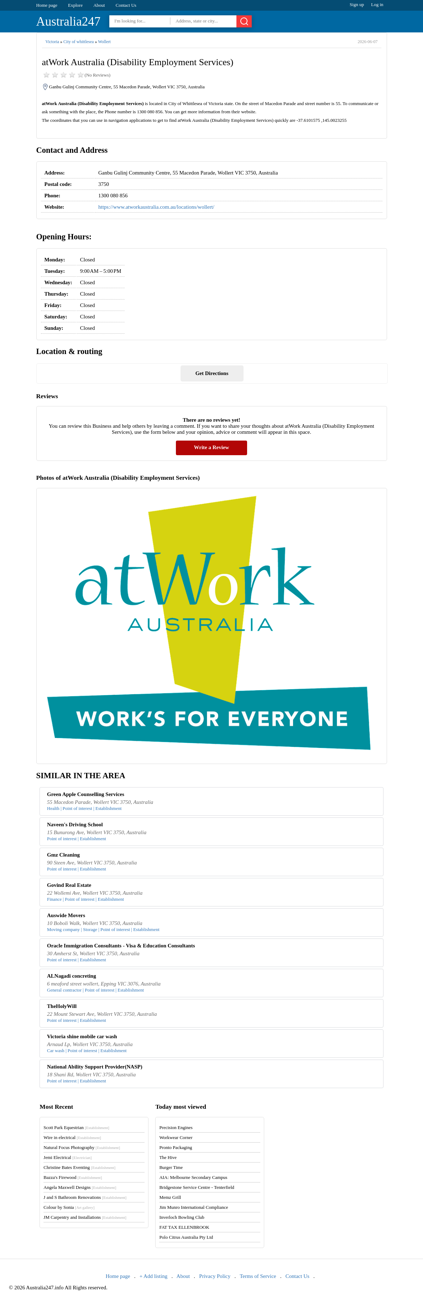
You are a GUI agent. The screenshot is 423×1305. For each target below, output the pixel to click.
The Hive (168, 1157)
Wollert (104, 41)
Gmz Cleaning (63, 855)
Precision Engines (176, 1127)
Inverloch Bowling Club (181, 1217)
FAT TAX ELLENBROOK (184, 1227)
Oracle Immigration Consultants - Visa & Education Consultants (121, 945)
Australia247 (68, 21)
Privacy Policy (214, 1276)
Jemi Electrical (67, 1157)
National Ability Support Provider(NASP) (94, 1067)
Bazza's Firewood (72, 1177)
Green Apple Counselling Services (85, 794)
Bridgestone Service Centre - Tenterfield (196, 1187)
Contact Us (126, 5)
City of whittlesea (78, 41)
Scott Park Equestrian (76, 1127)
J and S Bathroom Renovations (84, 1197)
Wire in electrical (72, 1137)
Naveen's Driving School (75, 824)
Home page (47, 5)
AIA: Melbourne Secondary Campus (193, 1177)
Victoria (52, 41)
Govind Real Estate (69, 885)
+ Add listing (153, 1276)
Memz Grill (170, 1197)
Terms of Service (258, 1276)
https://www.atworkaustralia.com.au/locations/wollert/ (156, 207)
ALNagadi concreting (71, 976)
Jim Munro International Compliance (193, 1207)
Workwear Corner (175, 1137)
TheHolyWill (62, 1006)
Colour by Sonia (68, 1207)
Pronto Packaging (175, 1147)
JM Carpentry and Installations (84, 1217)
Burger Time (171, 1167)
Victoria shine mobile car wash (82, 1036)
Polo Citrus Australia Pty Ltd (186, 1237)
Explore (75, 5)
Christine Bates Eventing (79, 1167)
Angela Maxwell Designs (79, 1187)
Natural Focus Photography (81, 1147)
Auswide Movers (66, 915)
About (99, 5)
